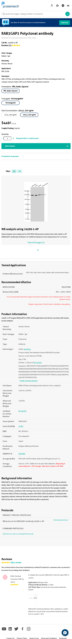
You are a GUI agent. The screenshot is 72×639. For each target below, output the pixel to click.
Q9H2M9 (21, 454)
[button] (65, 632)
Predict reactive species (28, 381)
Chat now (64, 23)
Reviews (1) (6, 45)
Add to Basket (10, 146)
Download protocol (61, 520)
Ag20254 (27, 349)
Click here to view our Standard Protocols (18, 534)
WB (19, 171)
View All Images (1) (36, 242)
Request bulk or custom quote (27, 138)
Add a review (16, 563)
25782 (20, 426)
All (14, 171)
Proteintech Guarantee (10, 156)
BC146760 (38, 363)
